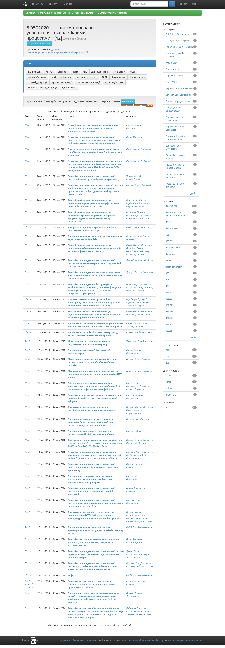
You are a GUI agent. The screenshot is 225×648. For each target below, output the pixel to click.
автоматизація (173, 228)
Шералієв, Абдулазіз (136, 323)
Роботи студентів (106, 13)
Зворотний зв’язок (194, 640)
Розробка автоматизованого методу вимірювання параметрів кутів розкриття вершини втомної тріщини (95, 398)
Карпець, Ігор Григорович (139, 452)
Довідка (68, 4)
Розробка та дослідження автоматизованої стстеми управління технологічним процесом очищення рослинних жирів (96, 554)
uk (167, 407)
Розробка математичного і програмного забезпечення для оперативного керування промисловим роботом (91, 584)
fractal (169, 260)
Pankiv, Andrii (132, 521)
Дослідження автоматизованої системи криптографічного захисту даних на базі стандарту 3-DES (95, 530)
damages (170, 254)
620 (167, 286)
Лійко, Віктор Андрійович (139, 161)
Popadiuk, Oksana (135, 254)
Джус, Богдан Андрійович (139, 149)
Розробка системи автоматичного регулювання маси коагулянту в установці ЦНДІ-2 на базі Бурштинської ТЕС (94, 542)
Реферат (72, 575)
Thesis (28, 125)
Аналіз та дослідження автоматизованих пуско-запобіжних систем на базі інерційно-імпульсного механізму (95, 152)
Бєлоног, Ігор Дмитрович (139, 563)
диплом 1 (56, 49)
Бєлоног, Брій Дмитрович (139, 566)
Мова (195, 4)
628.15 (169, 331)
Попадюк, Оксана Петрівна (140, 314)
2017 (168, 350)
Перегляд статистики (39, 43)
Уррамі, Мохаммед (135, 326)
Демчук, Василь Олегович (139, 272)
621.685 (170, 311)
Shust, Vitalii (147, 521)
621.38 (169, 299)
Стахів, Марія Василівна (139, 332)
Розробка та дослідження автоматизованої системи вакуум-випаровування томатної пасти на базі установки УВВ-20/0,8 (95, 503)
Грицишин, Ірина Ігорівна (139, 371)
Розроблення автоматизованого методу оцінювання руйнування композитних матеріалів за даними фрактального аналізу (94, 248)
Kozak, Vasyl (143, 251)
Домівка (37, 3)
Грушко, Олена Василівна (139, 359)
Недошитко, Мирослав (138, 419)
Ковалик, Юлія (133, 431)
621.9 (168, 324)
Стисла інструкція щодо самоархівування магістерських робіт (58, 52)
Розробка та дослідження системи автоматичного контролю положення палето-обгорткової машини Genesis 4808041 (95, 275)
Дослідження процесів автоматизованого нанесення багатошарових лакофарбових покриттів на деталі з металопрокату (90, 422)
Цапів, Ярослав (134, 137)
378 (167, 273)
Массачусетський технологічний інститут (144, 640)
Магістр (123, 13)
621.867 (170, 318)
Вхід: (185, 3)
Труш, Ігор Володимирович (140, 341)
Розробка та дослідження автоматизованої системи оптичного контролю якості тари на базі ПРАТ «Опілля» (94, 263)
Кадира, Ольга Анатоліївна (140, 185)
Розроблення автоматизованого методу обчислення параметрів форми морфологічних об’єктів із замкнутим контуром (93, 203)
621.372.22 (171, 292)
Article (28, 341)
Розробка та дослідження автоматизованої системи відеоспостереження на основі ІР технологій (91, 491)
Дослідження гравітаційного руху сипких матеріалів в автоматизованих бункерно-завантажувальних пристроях (90, 479)
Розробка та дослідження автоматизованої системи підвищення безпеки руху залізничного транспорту (94, 467)
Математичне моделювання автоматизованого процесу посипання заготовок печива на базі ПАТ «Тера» (95, 374)
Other (27, 272)
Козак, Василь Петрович (139, 245)
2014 (168, 363)
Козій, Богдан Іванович (137, 227)
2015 (168, 356)
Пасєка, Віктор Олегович (139, 440)
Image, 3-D (171, 395)
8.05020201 (171, 206)
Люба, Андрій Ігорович (137, 443)
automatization (173, 247)
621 (167, 235)
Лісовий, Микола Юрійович (139, 260)
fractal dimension (174, 267)
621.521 (170, 305)
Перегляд (53, 4)
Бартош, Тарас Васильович (179, 88)
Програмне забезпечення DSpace (76, 640)
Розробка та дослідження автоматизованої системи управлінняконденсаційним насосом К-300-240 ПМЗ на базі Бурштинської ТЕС (92, 566)
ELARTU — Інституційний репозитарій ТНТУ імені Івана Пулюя (59, 13)
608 (167, 279)
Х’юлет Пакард (175, 640)
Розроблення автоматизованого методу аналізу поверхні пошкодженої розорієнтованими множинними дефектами (94, 128)
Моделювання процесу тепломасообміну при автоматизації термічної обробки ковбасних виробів (92, 362)
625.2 (168, 222)
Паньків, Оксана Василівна (140, 407)
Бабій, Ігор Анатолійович (139, 527)
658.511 (170, 241)
